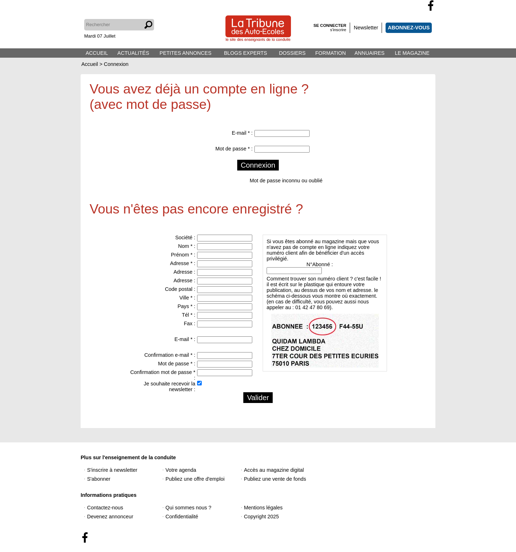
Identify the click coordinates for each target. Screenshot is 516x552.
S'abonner (98, 479)
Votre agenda (181, 470)
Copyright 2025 (261, 516)
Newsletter (366, 27)
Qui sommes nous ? (188, 507)
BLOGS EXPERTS (245, 53)
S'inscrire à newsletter (112, 470)
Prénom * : (183, 255)
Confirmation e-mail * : (169, 355)
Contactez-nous (105, 507)
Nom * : (186, 246)
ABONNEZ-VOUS (409, 27)
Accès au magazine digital (274, 470)
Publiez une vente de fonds (275, 479)
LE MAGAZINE (412, 53)
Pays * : (186, 306)
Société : (185, 237)
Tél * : (188, 315)
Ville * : (187, 298)
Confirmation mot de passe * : (162, 375)
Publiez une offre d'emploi (195, 479)
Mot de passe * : (234, 149)
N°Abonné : (319, 264)
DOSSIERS (292, 53)
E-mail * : (242, 133)
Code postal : (180, 289)
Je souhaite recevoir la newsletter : (169, 386)
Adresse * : (182, 263)
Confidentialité (182, 516)
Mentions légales (263, 507)
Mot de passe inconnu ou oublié (286, 180)
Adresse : (184, 272)
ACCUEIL (97, 53)
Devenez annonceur (110, 516)
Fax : (189, 323)
